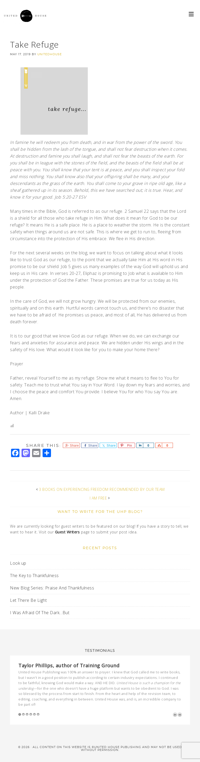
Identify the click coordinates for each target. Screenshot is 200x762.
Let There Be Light (28, 600)
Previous (175, 715)
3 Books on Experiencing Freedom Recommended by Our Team (102, 489)
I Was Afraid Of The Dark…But (39, 612)
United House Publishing (26, 21)
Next (180, 715)
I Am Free (98, 498)
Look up (18, 563)
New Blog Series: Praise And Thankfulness (52, 588)
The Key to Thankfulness (34, 575)
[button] (191, 14)
